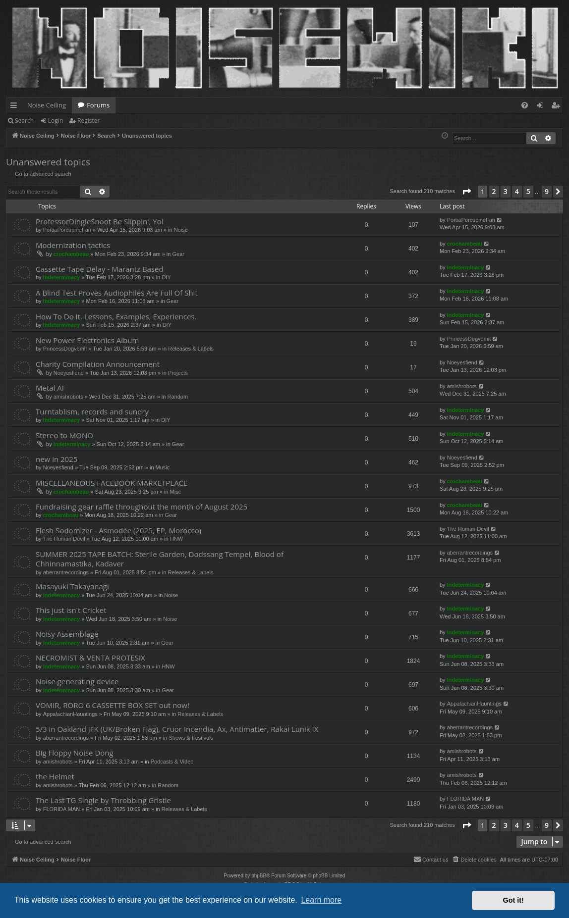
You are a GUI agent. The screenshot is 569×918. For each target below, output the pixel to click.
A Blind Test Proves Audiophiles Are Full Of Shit (117, 293)
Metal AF (51, 388)
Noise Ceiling (46, 105)
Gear (178, 254)
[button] (466, 192)
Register (88, 120)
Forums (98, 105)
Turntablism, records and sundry (92, 411)
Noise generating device (77, 681)
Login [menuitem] (542, 107)
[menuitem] (524, 105)
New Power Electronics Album (87, 340)
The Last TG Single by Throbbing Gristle (103, 800)
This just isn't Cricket (71, 610)
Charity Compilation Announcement (98, 364)
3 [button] (506, 191)
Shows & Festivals (191, 738)
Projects (178, 373)
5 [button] (528, 191)
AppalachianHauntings (70, 714)
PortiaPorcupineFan (67, 230)
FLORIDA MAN (61, 809)
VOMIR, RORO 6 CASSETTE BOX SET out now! (112, 705)
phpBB (258, 875)
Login (55, 120)
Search (24, 120)
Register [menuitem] (557, 107)
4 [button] (517, 191)
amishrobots (68, 397)
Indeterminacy (61, 277)
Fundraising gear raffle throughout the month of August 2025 (141, 506)
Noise (181, 230)
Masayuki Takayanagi (72, 586)
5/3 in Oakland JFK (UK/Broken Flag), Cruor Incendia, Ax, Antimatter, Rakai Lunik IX (177, 729)
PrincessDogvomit (65, 349)
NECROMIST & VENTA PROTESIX (90, 658)
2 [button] (494, 191)
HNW (176, 539)
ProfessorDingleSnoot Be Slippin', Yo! (100, 221)
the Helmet (55, 776)
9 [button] (547, 191)
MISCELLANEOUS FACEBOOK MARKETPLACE (111, 483)
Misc (175, 492)
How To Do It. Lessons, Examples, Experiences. (116, 316)
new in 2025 (56, 459)
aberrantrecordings (66, 572)
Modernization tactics (73, 245)
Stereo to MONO (64, 435)
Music (163, 467)
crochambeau (71, 254)
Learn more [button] (321, 900)
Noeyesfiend (69, 373)
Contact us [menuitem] (431, 859)
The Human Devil (64, 539)
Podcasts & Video (172, 762)
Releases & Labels (191, 349)
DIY (166, 277)
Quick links (15, 107)
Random (177, 397)
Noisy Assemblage (67, 634)
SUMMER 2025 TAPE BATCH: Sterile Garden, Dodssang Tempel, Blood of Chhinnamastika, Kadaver (160, 558)
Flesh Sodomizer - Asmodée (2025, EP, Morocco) (118, 530)
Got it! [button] (513, 900)
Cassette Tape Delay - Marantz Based (100, 269)
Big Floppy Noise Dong (75, 753)
